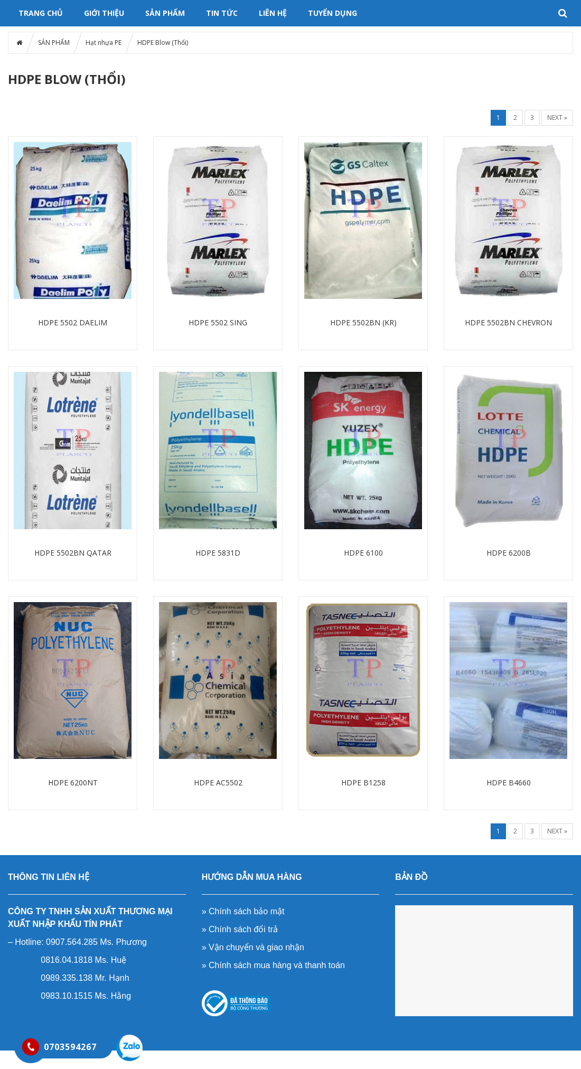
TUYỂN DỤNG (332, 13)
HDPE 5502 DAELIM (72, 322)
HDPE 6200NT (73, 782)
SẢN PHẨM (165, 13)
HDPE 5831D (217, 553)
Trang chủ (40, 13)
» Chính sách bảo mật (243, 911)
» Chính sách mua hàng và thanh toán (273, 965)
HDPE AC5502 (218, 782)
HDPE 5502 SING (218, 322)
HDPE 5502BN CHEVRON (508, 322)
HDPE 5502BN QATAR (72, 553)
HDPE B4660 (508, 782)
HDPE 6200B (508, 553)
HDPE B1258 (363, 782)
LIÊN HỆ (273, 13)
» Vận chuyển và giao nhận (253, 947)
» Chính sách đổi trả (240, 929)
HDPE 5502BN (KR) (363, 322)
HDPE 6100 (363, 553)
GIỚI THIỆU (104, 13)
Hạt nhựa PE (103, 42)
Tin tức (222, 13)
